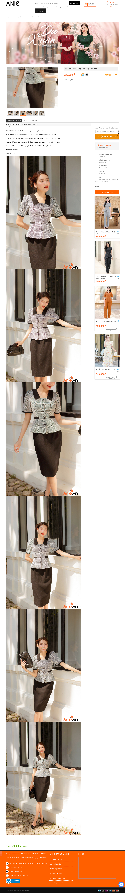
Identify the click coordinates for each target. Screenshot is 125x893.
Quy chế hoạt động (55, 864)
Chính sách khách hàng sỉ (57, 878)
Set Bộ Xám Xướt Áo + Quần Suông (106, 233)
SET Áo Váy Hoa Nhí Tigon (105, 369)
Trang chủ (8, 17)
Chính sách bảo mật (56, 859)
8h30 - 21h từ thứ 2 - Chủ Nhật (19, 876)
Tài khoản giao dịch (56, 869)
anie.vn (97, 186)
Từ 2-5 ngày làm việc (102, 147)
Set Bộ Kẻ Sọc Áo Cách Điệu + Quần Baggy (107, 277)
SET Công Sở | (18, 17)
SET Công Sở (41, 11)
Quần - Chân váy (64, 11)
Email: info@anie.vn (16, 871)
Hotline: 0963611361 (16, 867)
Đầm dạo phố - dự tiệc (27, 11)
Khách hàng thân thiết (56, 883)
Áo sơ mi (51, 11)
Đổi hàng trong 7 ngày (56, 873)
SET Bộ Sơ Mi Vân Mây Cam (106, 321)
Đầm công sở (13, 11)
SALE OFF (75, 11)
